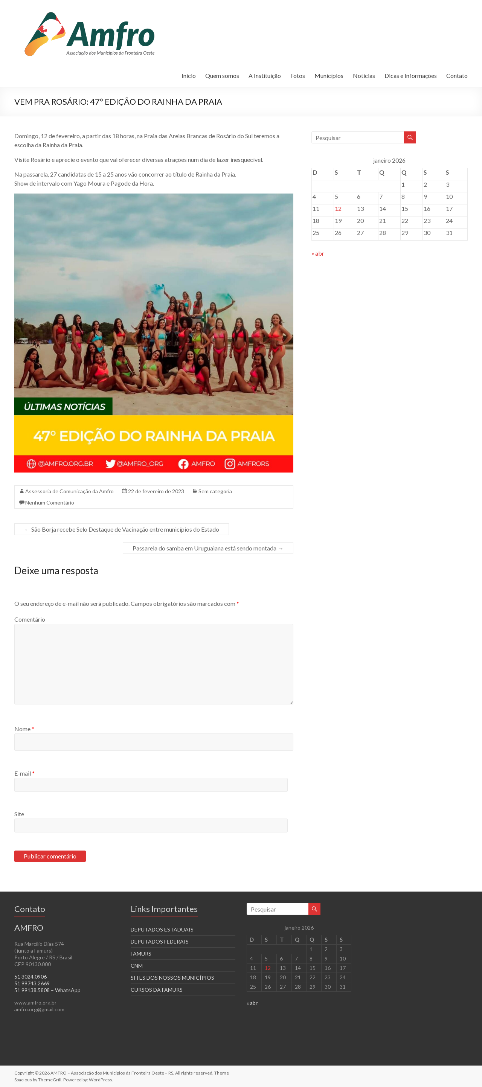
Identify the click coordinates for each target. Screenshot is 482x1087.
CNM (137, 965)
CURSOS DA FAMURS (157, 989)
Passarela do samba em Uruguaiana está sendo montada (208, 548)
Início (189, 75)
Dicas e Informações (410, 75)
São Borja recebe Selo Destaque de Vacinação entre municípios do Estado (121, 529)
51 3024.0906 (30, 976)
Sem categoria (215, 491)
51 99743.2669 (32, 983)
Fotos (297, 75)
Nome (24, 728)
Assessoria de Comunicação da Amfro (69, 491)
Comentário (29, 619)
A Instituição (265, 75)
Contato (457, 75)
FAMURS (141, 953)
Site (19, 813)
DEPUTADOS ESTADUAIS (162, 929)
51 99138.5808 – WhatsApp (47, 990)
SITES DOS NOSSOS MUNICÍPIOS (172, 977)
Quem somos (222, 75)
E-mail (24, 773)
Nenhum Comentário (49, 502)
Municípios (328, 75)
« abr (317, 253)
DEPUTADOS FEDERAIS (160, 941)
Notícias (364, 75)
